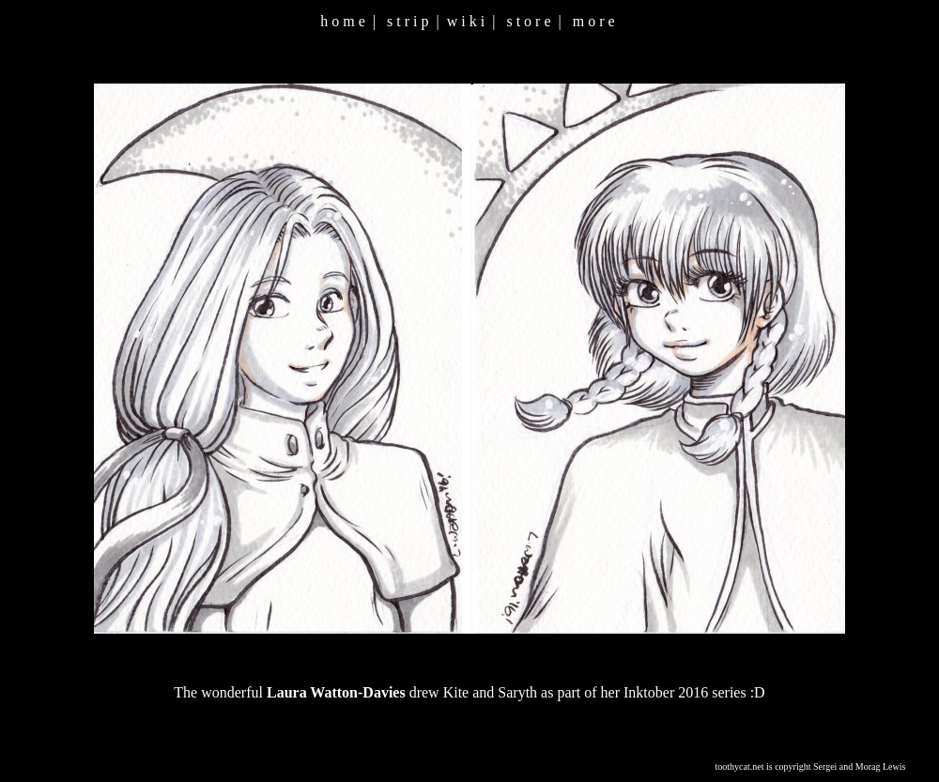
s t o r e (528, 21)
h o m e (342, 21)
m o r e (594, 21)
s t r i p (407, 21)
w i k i (466, 21)
